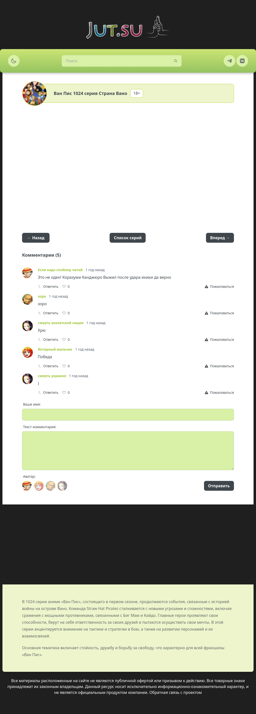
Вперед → (220, 237)
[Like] (66, 286)
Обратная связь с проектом (175, 692)
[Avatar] (27, 486)
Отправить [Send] (219, 486)
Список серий (127, 237)
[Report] (219, 286)
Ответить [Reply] (48, 286)
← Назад (35, 237)
